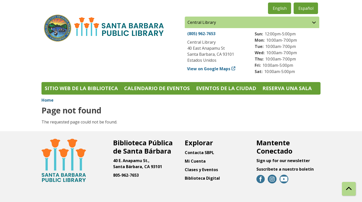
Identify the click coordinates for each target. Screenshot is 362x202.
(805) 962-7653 (201, 33)
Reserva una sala (287, 88)
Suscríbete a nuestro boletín (285, 169)
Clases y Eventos (201, 169)
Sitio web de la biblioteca (81, 88)
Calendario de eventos (157, 88)
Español (305, 8)
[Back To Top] (349, 189)
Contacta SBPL (199, 152)
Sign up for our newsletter (283, 160)
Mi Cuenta (195, 161)
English (280, 8)
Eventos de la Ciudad (226, 88)
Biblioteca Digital (202, 178)
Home (47, 100)
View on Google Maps (208, 69)
